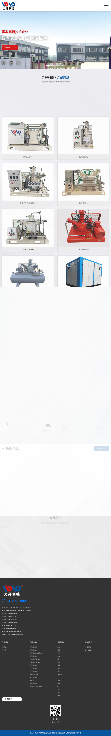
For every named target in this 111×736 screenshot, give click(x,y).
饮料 (58, 668)
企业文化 (5, 650)
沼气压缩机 (33, 668)
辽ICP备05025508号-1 (73, 733)
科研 (58, 683)
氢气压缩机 (33, 656)
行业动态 (88, 650)
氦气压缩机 (33, 665)
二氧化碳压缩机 (35, 659)
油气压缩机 (33, 677)
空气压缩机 (33, 671)
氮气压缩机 (83, 249)
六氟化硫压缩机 (35, 662)
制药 (58, 662)
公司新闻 (88, 647)
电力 (58, 656)
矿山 (58, 686)
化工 (58, 677)
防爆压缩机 (33, 683)
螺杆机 (32, 680)
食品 (58, 665)
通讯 (58, 689)
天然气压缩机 (34, 674)
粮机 (58, 671)
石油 (58, 647)
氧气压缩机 (27, 249)
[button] (48, 65)
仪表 (58, 695)
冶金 (58, 692)
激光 (58, 680)
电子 (58, 653)
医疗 (58, 659)
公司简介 (5, 647)
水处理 (59, 674)
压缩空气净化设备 (36, 686)
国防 (58, 650)
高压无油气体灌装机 (36, 653)
